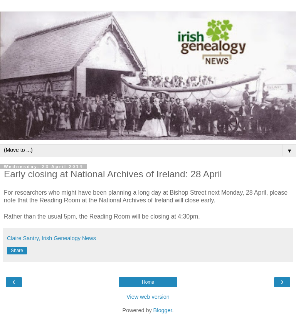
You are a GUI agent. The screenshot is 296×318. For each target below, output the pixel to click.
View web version (148, 297)
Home (148, 282)
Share (17, 250)
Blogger (162, 310)
